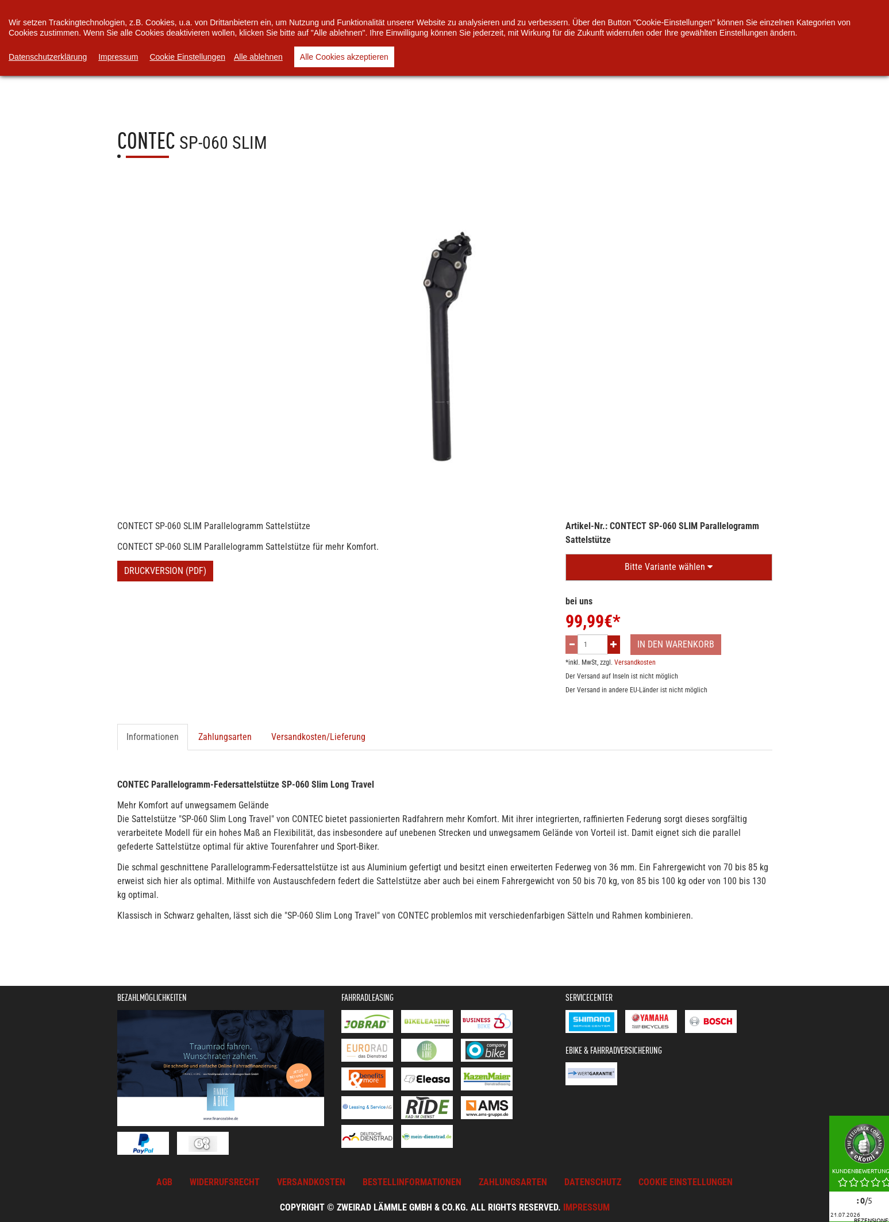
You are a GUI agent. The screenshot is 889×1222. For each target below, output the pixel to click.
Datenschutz (592, 1182)
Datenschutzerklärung (48, 56)
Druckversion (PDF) (165, 570)
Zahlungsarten (225, 736)
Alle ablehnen (258, 56)
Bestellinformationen (412, 1182)
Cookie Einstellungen (187, 56)
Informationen (152, 736)
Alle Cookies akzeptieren (344, 56)
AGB (164, 1182)
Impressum (586, 1207)
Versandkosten (635, 662)
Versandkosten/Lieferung (318, 736)
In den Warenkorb (675, 644)
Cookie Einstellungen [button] (685, 1182)
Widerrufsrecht (225, 1182)
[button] (669, 567)
